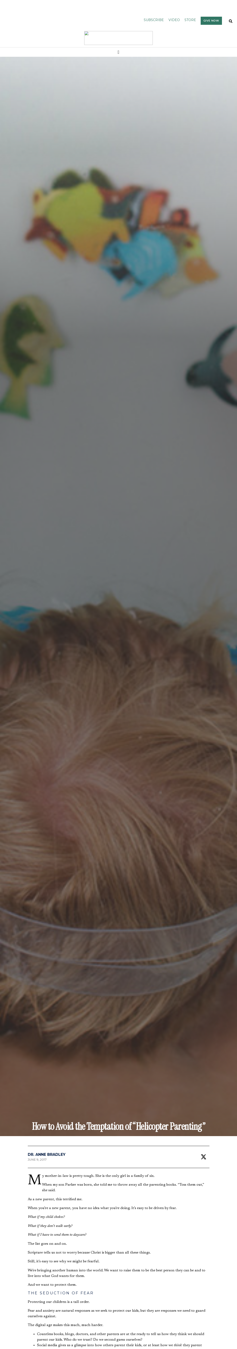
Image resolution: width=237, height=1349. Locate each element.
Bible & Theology (17, 1254)
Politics (40, 1254)
